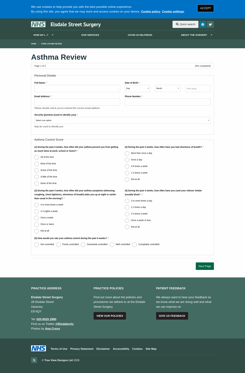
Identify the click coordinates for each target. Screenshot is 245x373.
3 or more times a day (141, 200)
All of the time (47, 157)
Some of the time (48, 170)
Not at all (135, 179)
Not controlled (47, 244)
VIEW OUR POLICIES (109, 315)
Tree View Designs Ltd (58, 360)
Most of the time (48, 163)
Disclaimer (103, 348)
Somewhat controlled (97, 244)
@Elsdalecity (64, 324)
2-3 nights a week (49, 211)
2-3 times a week (139, 213)
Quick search (185, 24)
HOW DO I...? (40, 35)
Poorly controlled (70, 244)
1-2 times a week (139, 173)
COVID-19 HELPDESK (140, 35)
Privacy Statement (81, 348)
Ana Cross (52, 328)
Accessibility (121, 348)
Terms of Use (59, 348)
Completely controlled (148, 244)
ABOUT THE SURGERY (194, 35)
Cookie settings (173, 11)
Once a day (136, 159)
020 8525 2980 (46, 319)
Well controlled (123, 244)
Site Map (151, 348)
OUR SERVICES (90, 35)
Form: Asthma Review (51, 44)
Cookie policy (150, 11)
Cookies (137, 348)
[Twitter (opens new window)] (34, 360)
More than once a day (141, 153)
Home (33, 44)
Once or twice (47, 224)
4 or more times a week (51, 204)
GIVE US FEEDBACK (172, 315)
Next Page (205, 266)
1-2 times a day (138, 207)
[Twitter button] (210, 24)
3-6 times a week (139, 166)
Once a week (46, 217)
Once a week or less (141, 220)
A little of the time (48, 176)
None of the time (48, 183)
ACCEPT (205, 8)
